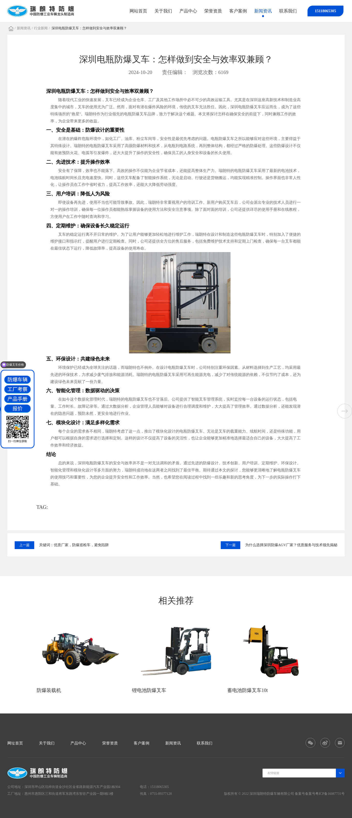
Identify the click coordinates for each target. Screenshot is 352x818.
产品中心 (188, 11)
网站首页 (138, 11)
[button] (344, 411)
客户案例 (238, 11)
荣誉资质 (213, 11)
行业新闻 (41, 28)
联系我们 (288, 11)
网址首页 (15, 743)
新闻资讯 (263, 11)
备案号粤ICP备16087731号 (325, 794)
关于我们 (163, 11)
